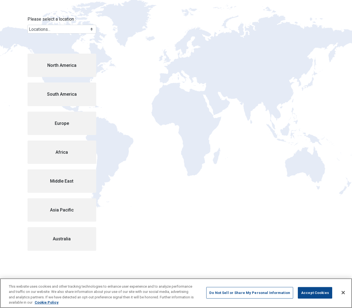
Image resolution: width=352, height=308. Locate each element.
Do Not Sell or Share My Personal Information (249, 293)
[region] (176, 293)
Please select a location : (52, 19)
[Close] (343, 293)
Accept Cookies (315, 293)
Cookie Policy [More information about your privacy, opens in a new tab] (47, 302)
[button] (62, 65)
